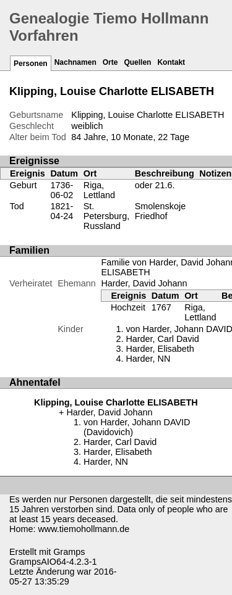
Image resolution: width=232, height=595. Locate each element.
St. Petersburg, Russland (106, 216)
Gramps (69, 552)
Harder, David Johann (144, 283)
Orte (110, 62)
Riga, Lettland (99, 190)
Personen (31, 63)
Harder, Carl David (162, 339)
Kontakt (171, 62)
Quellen (137, 62)
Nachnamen (75, 62)
